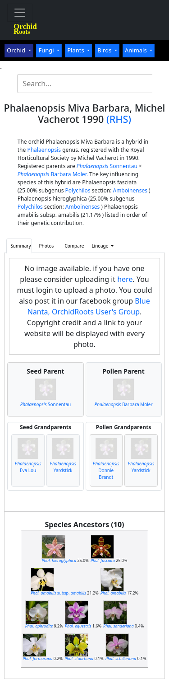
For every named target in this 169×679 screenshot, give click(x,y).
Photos (46, 246)
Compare (74, 246)
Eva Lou (28, 466)
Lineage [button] (100, 246)
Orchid (17, 50)
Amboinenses (130, 190)
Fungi (46, 50)
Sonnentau (107, 166)
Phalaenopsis (44, 150)
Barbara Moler (124, 404)
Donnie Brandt (106, 470)
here (124, 279)
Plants (76, 50)
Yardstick (63, 466)
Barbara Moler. (53, 174)
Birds (105, 50)
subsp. (58, 593)
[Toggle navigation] (19, 13)
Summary (20, 246)
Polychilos (78, 190)
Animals (136, 50)
